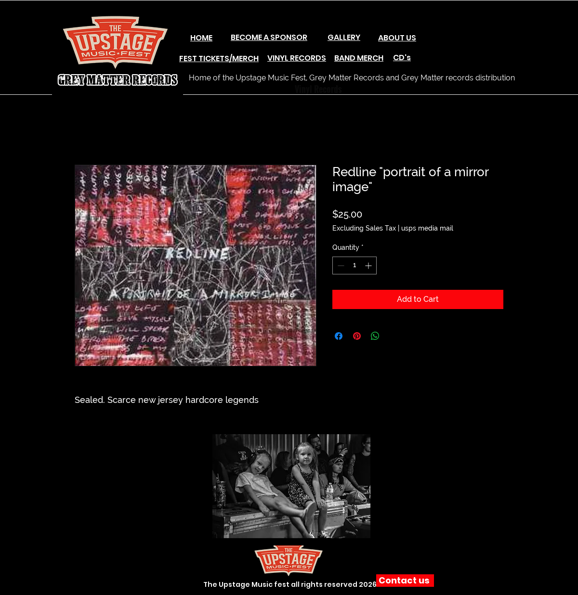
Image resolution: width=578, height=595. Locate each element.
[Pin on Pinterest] (357, 336)
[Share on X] (393, 336)
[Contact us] (405, 580)
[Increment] (369, 265)
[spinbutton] (354, 265)
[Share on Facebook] (338, 336)
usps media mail (427, 228)
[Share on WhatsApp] (375, 336)
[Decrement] (340, 265)
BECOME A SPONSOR (269, 37)
